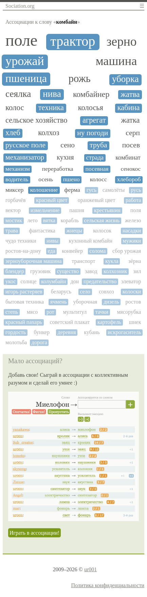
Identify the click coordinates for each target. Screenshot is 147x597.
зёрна (134, 261)
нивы (52, 241)
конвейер (72, 251)
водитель (16, 179)
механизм (17, 169)
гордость (15, 332)
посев (131, 145)
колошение (44, 190)
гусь (91, 190)
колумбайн (53, 281)
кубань (91, 332)
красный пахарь (23, 322)
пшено (71, 179)
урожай (24, 61)
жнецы (74, 230)
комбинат (128, 157)
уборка (125, 79)
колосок (102, 230)
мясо (32, 312)
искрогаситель (124, 332)
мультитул (75, 312)
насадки (132, 230)
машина (116, 61)
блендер (14, 271)
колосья (90, 108)
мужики (132, 241)
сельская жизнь (102, 220)
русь (136, 190)
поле (21, 40)
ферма (72, 190)
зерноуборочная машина (33, 261)
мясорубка (129, 312)
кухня (65, 157)
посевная (97, 169)
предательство (100, 281)
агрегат (94, 120)
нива (52, 94)
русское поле (25, 145)
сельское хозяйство (36, 120)
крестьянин (107, 210)
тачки (101, 312)
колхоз (48, 133)
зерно (122, 41)
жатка (130, 120)
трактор (72, 41)
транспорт (83, 261)
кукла (111, 261)
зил (137, 271)
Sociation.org (19, 6)
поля (135, 210)
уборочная (85, 302)
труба (98, 145)
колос (14, 107)
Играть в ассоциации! (34, 533)
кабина (128, 108)
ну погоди (92, 133)
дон (75, 281)
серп (133, 133)
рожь (80, 78)
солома (98, 251)
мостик (13, 220)
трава (11, 230)
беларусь (61, 291)
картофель (109, 322)
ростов (133, 302)
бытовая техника (24, 302)
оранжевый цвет (96, 200)
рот (50, 312)
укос (10, 281)
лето (32, 220)
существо (68, 271)
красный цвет (51, 200)
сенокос (131, 169)
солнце (28, 281)
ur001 (90, 569)
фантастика (42, 230)
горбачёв (15, 200)
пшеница (26, 78)
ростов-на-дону (23, 251)
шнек (135, 322)
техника (51, 108)
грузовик (40, 271)
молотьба (16, 342)
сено (67, 145)
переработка (57, 169)
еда (51, 251)
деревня (67, 332)
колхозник (115, 271)
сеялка (18, 94)
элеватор (131, 281)
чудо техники (20, 241)
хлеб (12, 133)
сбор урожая (126, 251)
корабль (70, 220)
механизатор (24, 157)
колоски (132, 291)
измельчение (45, 210)
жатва (130, 94)
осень (45, 179)
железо (133, 220)
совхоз (106, 291)
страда (95, 157)
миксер (14, 190)
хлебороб (129, 179)
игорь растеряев (23, 291)
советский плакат (70, 322)
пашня (76, 210)
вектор (13, 210)
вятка (49, 220)
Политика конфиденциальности (107, 585)
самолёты (114, 190)
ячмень (58, 302)
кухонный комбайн (91, 241)
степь (11, 312)
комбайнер (91, 94)
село (85, 291)
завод (91, 271)
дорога (39, 342)
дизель (111, 302)
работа (133, 200)
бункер (42, 332)
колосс (98, 179)
